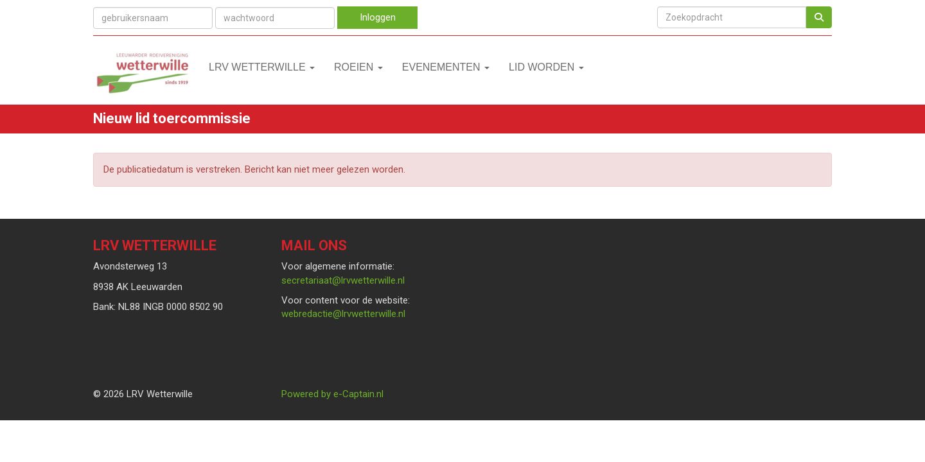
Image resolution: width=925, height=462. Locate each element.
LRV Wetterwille (262, 67)
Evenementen (445, 67)
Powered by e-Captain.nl (332, 394)
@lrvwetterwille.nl (343, 280)
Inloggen (378, 17)
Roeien (358, 67)
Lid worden (546, 67)
